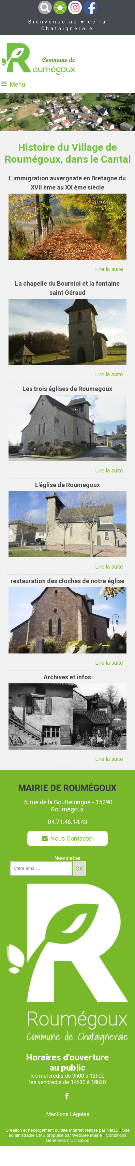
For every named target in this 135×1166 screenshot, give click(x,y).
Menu (17, 84)
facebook (67, 1096)
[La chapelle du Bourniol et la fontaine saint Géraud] (67, 289)
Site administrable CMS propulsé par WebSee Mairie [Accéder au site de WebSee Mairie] (69, 1133)
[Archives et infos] (67, 677)
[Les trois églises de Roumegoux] (67, 389)
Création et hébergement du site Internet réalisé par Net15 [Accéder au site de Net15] (61, 1130)
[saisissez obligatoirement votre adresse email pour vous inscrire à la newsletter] (41, 868)
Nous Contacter (67, 838)
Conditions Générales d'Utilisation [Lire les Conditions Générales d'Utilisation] (86, 1138)
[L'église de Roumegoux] (67, 485)
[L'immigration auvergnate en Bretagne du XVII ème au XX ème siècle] (67, 184)
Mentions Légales (67, 1114)
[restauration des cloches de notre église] (67, 581)
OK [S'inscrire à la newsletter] (79, 868)
